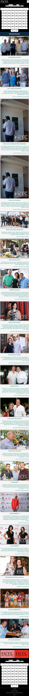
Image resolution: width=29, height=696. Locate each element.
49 (18, 25)
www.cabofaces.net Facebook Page (14, 692)
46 (7, 25)
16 (25, 11)
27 (14, 17)
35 (18, 19)
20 (14, 14)
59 (12, 30)
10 (3, 11)
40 (10, 22)
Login (14, 694)
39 (7, 22)
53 (7, 27)
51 (25, 25)
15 (22, 11)
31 (3, 19)
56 (18, 27)
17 (3, 14)
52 (3, 27)
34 (14, 19)
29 (22, 17)
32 (7, 19)
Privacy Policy (14, 690)
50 (22, 25)
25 (7, 17)
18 (7, 14)
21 (18, 14)
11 (7, 11)
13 (14, 11)
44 (25, 22)
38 (3, 22)
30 (25, 17)
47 (10, 25)
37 (25, 19)
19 (10, 14)
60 (16, 30)
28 (18, 17)
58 (25, 27)
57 (22, 27)
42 (18, 22)
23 (25, 14)
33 (10, 19)
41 (14, 22)
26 (10, 17)
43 (22, 22)
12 (10, 11)
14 (18, 11)
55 (14, 27)
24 (3, 17)
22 (22, 14)
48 (14, 25)
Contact (14, 688)
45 (3, 25)
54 (10, 27)
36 (22, 19)
